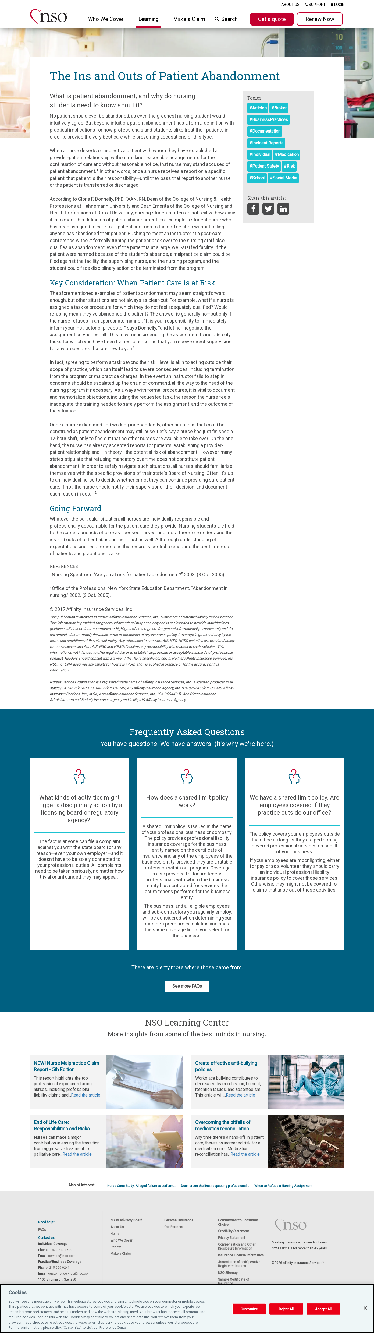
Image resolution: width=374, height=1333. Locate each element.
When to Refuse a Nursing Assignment (283, 1186)
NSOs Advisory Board (126, 1220)
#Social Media (283, 178)
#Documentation (264, 131)
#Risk (289, 166)
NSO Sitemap (227, 1273)
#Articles (258, 108)
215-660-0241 (59, 1268)
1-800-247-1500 (60, 1250)
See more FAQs (187, 986)
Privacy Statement (231, 1238)
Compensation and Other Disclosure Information (236, 1246)
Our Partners (173, 1227)
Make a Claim (189, 19)
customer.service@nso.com (69, 1273)
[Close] (365, 1308)
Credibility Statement (233, 1231)
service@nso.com (62, 1256)
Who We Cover (121, 1240)
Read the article (85, 1095)
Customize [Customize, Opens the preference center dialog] (249, 1309)
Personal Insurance (178, 1220)
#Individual (259, 154)
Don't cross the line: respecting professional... (215, 1186)
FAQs (42, 1230)
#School (257, 178)
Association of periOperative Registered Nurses (239, 1264)
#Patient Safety (264, 166)
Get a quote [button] (272, 19)
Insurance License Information (241, 1255)
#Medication (287, 154)
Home (115, 1234)
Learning (148, 19)
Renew (116, 1247)
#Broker (279, 108)
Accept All (323, 1309)
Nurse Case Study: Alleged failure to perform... (141, 1186)
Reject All (286, 1309)
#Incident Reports (266, 143)
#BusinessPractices (268, 119)
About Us (117, 1227)
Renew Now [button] (319, 19)
